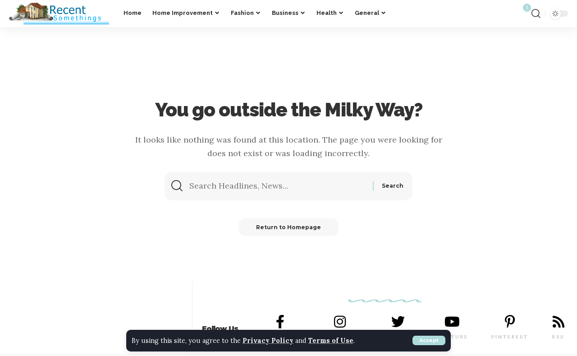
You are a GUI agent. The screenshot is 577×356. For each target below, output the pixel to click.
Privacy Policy (268, 341)
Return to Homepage (288, 227)
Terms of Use (332, 341)
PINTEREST (509, 337)
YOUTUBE (452, 337)
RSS (558, 337)
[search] (535, 13)
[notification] (521, 13)
